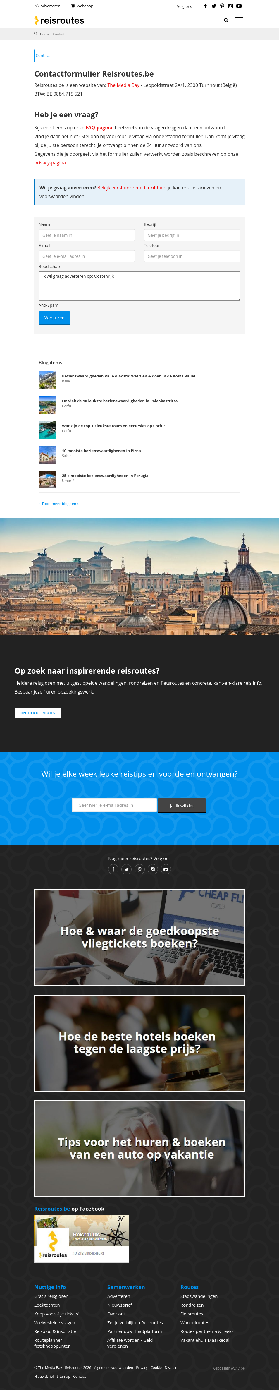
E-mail (44, 246)
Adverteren (47, 5)
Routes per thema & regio (206, 1331)
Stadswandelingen (199, 1296)
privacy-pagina (50, 163)
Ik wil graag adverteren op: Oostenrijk (139, 286)
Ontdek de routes (37, 713)
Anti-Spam (48, 305)
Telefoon (152, 246)
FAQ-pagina (99, 128)
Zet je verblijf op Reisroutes (135, 1323)
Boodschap (49, 267)
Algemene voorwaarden (113, 1367)
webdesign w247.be (229, 1368)
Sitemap (63, 1376)
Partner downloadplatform (134, 1331)
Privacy (142, 1367)
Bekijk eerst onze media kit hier (131, 188)
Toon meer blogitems (60, 504)
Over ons (116, 1314)
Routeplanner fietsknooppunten (52, 1343)
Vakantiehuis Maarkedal (204, 1340)
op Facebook (69, 1209)
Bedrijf (150, 225)
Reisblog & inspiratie (55, 1331)
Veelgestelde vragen (54, 1323)
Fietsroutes (191, 1314)
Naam (44, 225)
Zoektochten (47, 1305)
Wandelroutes (194, 1323)
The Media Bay (123, 86)
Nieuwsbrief (119, 1305)
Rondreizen (192, 1305)
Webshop (81, 5)
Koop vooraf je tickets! (56, 1314)
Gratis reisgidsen (51, 1296)
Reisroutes (59, 20)
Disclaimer (173, 1367)
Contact (43, 56)
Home (44, 34)
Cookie (156, 1367)
